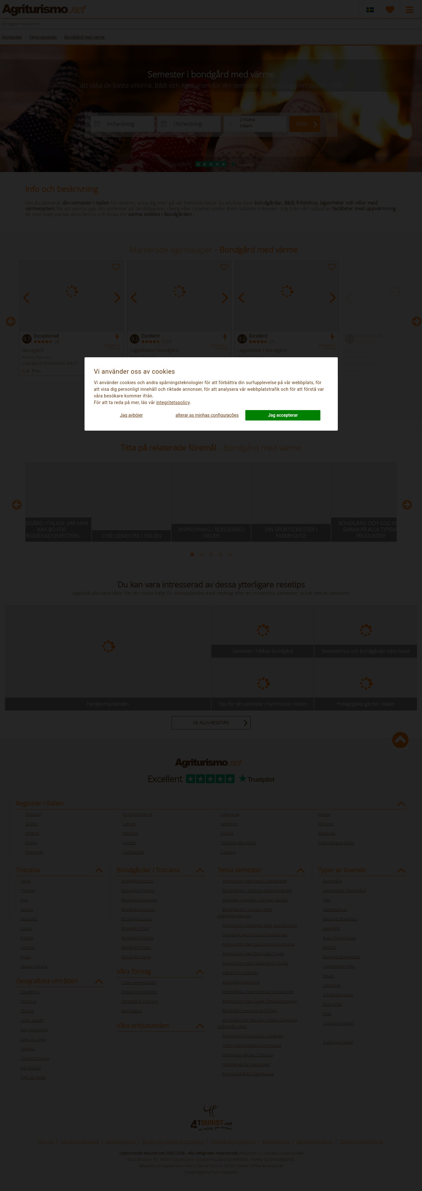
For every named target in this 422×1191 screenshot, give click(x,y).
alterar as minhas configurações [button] (207, 415)
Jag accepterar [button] (283, 415)
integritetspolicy (173, 402)
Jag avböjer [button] (131, 415)
